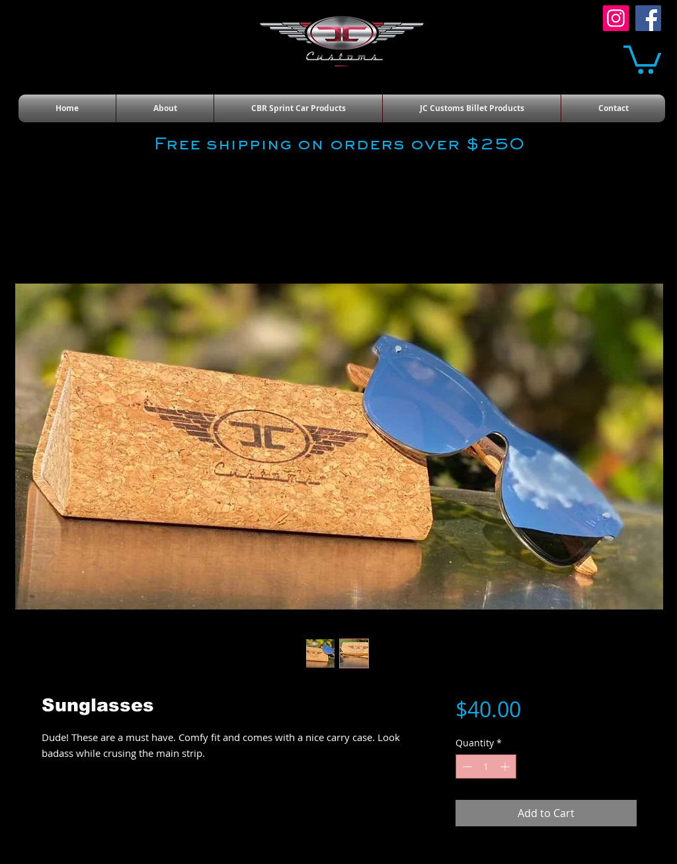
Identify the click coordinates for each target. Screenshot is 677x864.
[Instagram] (616, 18)
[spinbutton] (486, 766)
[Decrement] (466, 766)
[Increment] (506, 766)
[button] (642, 58)
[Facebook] (648, 18)
